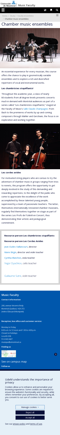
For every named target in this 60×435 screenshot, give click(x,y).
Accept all (30, 417)
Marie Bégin (10, 252)
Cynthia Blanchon (12, 257)
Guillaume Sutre (12, 275)
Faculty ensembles (26, 15)
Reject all (30, 412)
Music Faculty (26, 5)
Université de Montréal (8, 4)
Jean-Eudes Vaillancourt (16, 246)
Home (4, 15)
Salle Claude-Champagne (35, 108)
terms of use (36, 423)
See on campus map (14, 361)
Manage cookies (30, 407)
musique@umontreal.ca (11, 342)
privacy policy (19, 423)
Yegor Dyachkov (13, 263)
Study (12, 15)
